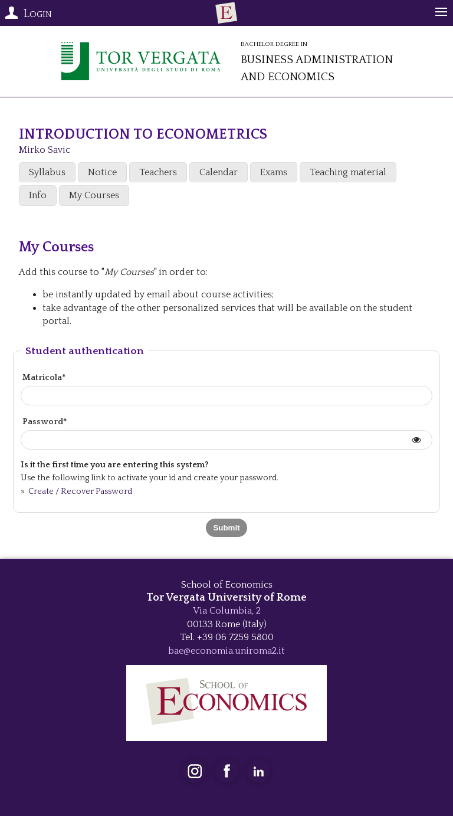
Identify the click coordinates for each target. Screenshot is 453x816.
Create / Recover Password (79, 491)
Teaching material (348, 172)
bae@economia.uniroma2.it (226, 650)
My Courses (94, 195)
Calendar (218, 172)
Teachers (158, 172)
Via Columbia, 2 (227, 610)
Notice (102, 172)
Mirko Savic (44, 150)
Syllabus (47, 172)
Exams (273, 172)
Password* (44, 422)
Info (38, 195)
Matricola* (43, 377)
